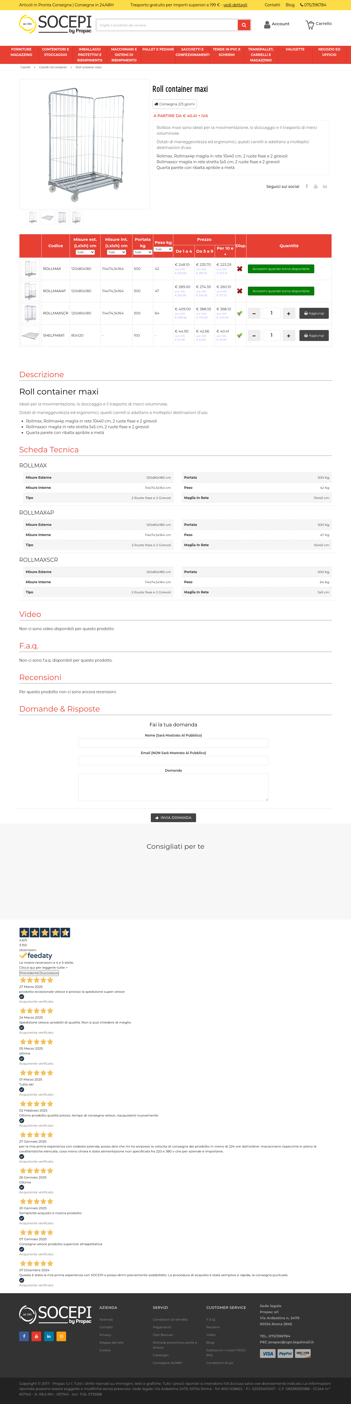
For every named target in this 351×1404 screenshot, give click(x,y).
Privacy (105, 1335)
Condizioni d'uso (220, 1363)
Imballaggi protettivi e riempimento (90, 54)
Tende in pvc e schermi (226, 52)
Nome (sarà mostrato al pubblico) (173, 735)
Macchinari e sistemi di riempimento (124, 54)
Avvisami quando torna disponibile (281, 269)
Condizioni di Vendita (170, 1319)
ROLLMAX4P (54, 291)
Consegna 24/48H (167, 1363)
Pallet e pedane (158, 49)
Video (211, 1335)
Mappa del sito (112, 1342)
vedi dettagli (235, 4)
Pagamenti (162, 1327)
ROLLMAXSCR (55, 313)
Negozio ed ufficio (329, 52)
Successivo (50, 973)
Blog (210, 1342)
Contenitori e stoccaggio (55, 52)
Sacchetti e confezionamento (193, 52)
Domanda (173, 770)
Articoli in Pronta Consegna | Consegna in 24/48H (66, 4)
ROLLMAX (52, 268)
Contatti (106, 1327)
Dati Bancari (163, 1335)
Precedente (29, 973)
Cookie (105, 1350)
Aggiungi (314, 313)
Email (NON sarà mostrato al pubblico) (173, 753)
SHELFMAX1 (53, 335)
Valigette (295, 49)
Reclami (213, 1327)
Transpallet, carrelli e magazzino (261, 54)
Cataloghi (161, 1355)
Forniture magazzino (21, 52)
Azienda (106, 1319)
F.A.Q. (211, 1319)
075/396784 (313, 4)
